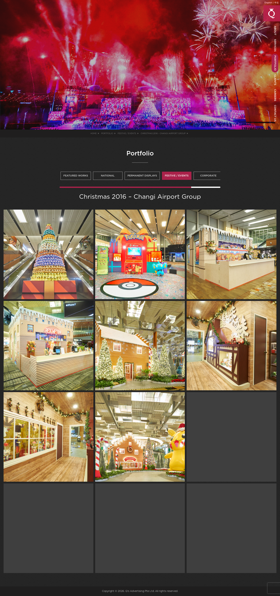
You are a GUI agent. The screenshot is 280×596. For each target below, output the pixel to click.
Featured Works (75, 176)
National (108, 176)
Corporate (208, 176)
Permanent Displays (142, 176)
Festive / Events (177, 176)
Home (94, 133)
